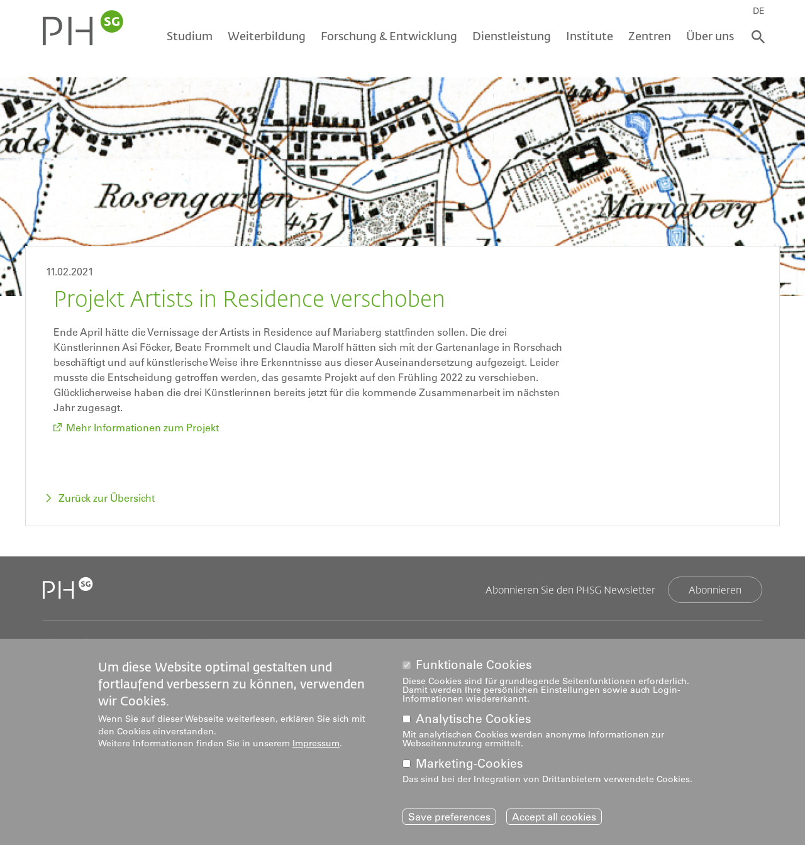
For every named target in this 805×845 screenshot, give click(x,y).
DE (759, 10)
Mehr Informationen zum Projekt (142, 427)
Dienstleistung (511, 35)
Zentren (649, 35)
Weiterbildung (267, 35)
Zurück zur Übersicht (106, 498)
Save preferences (449, 816)
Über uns (710, 35)
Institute (589, 35)
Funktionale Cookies (474, 665)
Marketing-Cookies (469, 764)
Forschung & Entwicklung (389, 35)
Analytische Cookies (473, 719)
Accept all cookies (554, 816)
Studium (190, 35)
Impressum (316, 743)
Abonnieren (715, 589)
